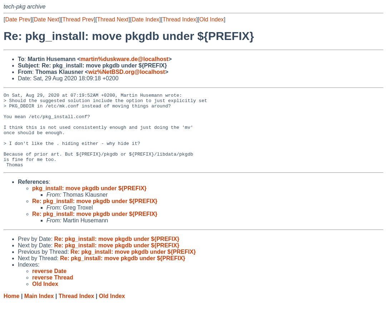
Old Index (211, 19)
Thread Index (179, 19)
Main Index (39, 311)
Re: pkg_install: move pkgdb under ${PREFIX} (94, 216)
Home (11, 311)
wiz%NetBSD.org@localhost (126, 72)
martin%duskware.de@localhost (124, 59)
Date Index (145, 19)
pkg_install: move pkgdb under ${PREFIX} (89, 203)
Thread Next (112, 19)
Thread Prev (78, 19)
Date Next (46, 19)
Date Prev (17, 19)
